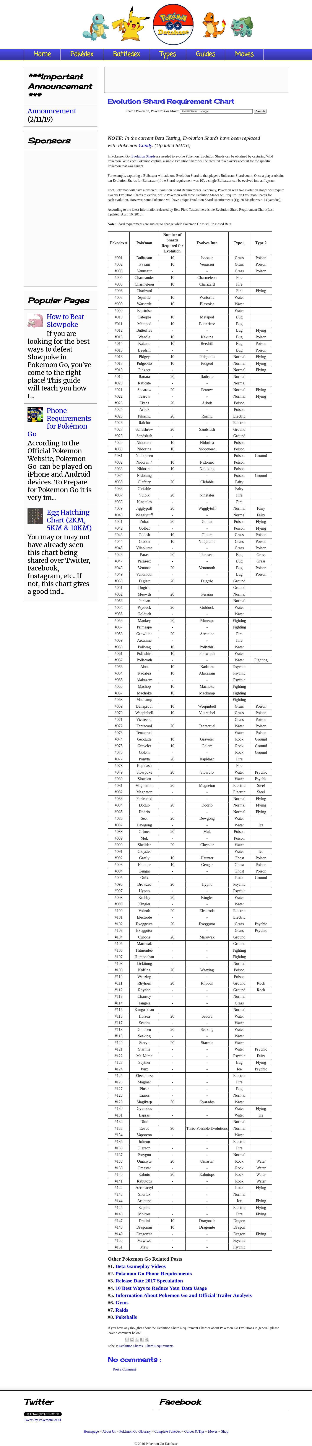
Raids (121, 1310)
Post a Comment (124, 1369)
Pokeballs (126, 1317)
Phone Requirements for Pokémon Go (59, 422)
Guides (205, 54)
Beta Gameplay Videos (140, 1266)
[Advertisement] (196, 78)
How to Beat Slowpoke (65, 321)
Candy (145, 145)
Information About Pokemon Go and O (159, 1295)
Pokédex (81, 54)
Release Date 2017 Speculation (149, 1281)
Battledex (126, 54)
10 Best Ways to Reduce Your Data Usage (161, 1288)
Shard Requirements (159, 1346)
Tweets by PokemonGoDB (42, 1420)
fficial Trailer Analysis (227, 1295)
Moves (244, 54)
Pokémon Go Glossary (135, 1431)
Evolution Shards (143, 156)
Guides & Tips (194, 1431)
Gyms (121, 1302)
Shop (224, 1431)
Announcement (52, 111)
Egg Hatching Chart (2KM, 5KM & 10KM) (69, 520)
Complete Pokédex (167, 1431)
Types (168, 54)
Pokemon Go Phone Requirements (153, 1273)
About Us (109, 1431)
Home (42, 54)
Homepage (91, 1431)
